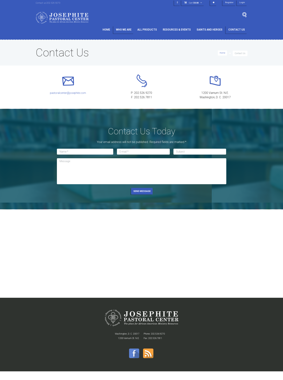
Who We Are (123, 29)
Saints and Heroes (209, 29)
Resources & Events (177, 29)
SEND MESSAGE (142, 198)
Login (242, 2)
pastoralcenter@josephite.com (68, 94)
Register (229, 2)
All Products (147, 29)
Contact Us (236, 29)
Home (106, 29)
